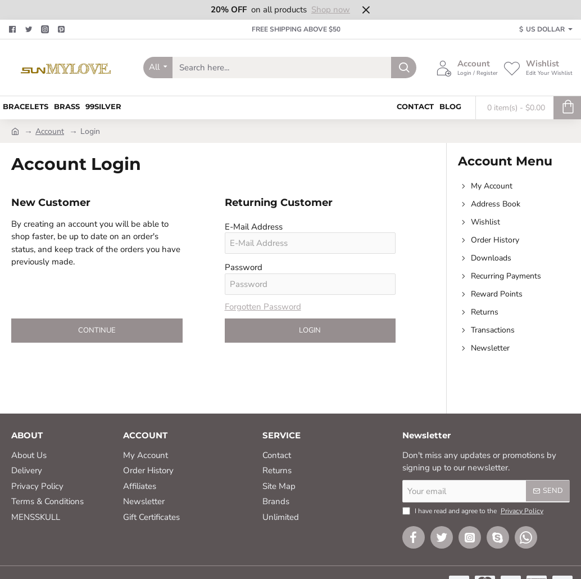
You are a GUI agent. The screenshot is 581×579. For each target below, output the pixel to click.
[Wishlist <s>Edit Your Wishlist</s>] (538, 67)
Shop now (330, 9)
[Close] (366, 9)
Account (49, 131)
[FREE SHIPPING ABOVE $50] (290, 29)
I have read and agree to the (474, 511)
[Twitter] (30, 29)
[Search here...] (403, 67)
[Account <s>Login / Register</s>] (467, 67)
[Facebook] (14, 29)
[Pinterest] (63, 29)
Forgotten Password (263, 306)
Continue (97, 330)
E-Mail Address (254, 226)
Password (243, 267)
